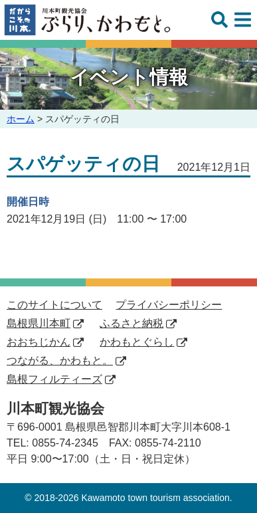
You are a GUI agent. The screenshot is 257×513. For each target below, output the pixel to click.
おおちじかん (45, 342)
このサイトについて (54, 304)
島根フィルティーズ (61, 379)
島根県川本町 (45, 323)
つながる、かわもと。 (66, 360)
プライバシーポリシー (169, 304)
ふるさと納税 (138, 323)
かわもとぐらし (143, 342)
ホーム (21, 119)
